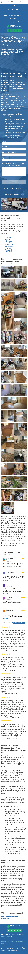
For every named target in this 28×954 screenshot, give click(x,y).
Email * (4, 147)
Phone (4, 158)
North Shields (9, 244)
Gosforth (8, 237)
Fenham (7, 243)
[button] (26, 2)
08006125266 (14, 934)
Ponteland (8, 250)
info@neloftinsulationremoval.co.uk (12, 938)
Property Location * (9, 152)
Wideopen (8, 241)
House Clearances (7, 941)
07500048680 (6, 936)
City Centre (8, 252)
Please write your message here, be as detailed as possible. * (14, 164)
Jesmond (8, 239)
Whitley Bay (9, 246)
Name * (4, 141)
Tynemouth (8, 248)
